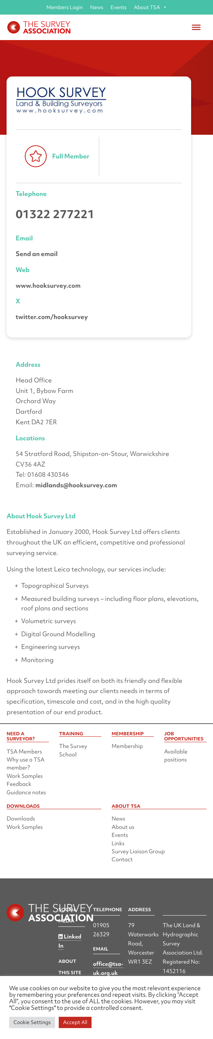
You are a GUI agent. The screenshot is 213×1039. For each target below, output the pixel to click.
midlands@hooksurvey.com (76, 485)
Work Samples (25, 776)
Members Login (64, 7)
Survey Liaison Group (138, 851)
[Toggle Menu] (196, 27)
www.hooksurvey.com (48, 285)
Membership (127, 746)
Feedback (19, 784)
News (96, 7)
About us (123, 827)
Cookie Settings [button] (32, 1022)
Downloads (21, 818)
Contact (122, 859)
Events (119, 7)
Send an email (37, 253)
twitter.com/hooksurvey (52, 316)
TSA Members (24, 751)
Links (118, 843)
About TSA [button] (150, 7)
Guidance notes (26, 792)
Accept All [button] (75, 1022)
